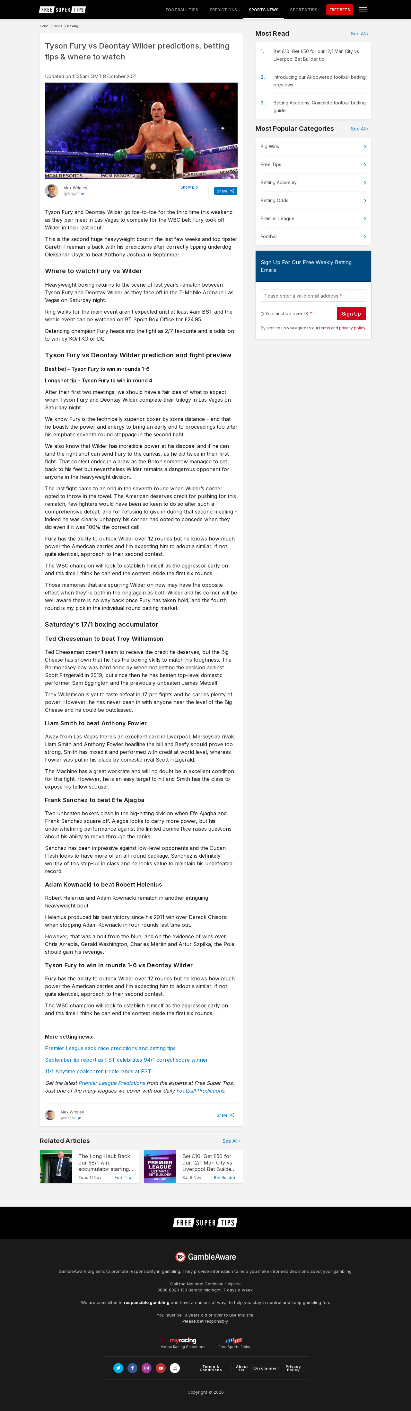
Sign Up (351, 313)
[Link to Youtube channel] (161, 1368)
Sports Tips (303, 9)
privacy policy (352, 328)
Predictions (223, 9)
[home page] (63, 9)
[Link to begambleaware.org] (205, 1257)
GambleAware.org (76, 1271)
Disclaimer (265, 1368)
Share (222, 191)
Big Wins (270, 146)
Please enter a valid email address (300, 296)
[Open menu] (362, 9)
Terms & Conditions (211, 1368)
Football (269, 236)
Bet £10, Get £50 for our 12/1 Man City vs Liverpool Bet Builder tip (316, 55)
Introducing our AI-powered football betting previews (320, 80)
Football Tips (182, 9)
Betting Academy (279, 182)
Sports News (264, 9)
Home (44, 26)
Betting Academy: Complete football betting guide (320, 106)
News (58, 26)
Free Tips (271, 164)
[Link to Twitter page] (118, 1368)
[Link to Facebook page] (132, 1368)
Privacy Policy (293, 1368)
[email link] (175, 1368)
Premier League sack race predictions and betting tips (110, 1048)
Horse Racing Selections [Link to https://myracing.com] (183, 1340)
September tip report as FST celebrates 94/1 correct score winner (126, 1060)
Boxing (72, 26)
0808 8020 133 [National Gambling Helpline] (172, 1289)
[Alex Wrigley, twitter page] (66, 191)
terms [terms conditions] (325, 328)
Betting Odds (274, 200)
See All (230, 1141)
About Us (242, 1368)
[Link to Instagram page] (147, 1368)
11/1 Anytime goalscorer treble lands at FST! (99, 1071)
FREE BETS (339, 9)
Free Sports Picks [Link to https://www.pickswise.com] (234, 1344)
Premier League (277, 218)
